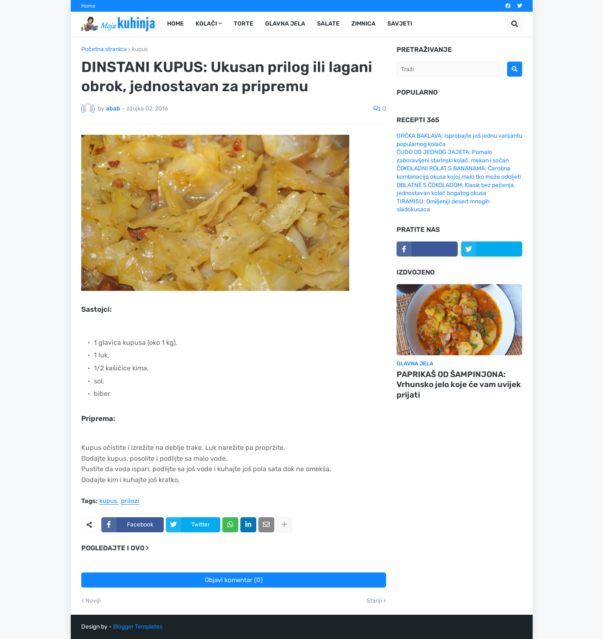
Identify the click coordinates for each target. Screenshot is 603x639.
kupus (140, 49)
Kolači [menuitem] (206, 23)
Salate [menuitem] (328, 23)
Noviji (92, 601)
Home (88, 6)
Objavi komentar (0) (234, 580)
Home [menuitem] (175, 23)
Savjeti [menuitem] (399, 23)
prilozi (130, 501)
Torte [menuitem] (243, 23)
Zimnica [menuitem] (363, 23)
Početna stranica (104, 49)
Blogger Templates (137, 626)
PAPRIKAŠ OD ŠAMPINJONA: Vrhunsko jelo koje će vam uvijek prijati (459, 385)
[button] (514, 23)
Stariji (374, 601)
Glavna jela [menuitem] (285, 23)
